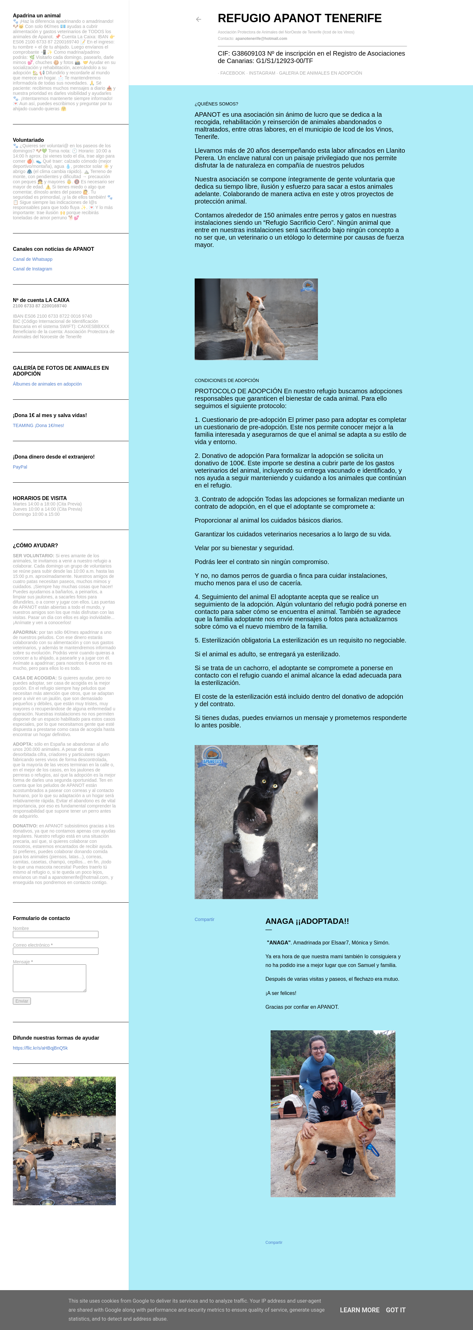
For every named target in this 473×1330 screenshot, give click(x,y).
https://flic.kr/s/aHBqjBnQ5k (40, 1048)
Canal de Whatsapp (32, 259)
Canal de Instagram (32, 268)
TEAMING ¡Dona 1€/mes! (38, 425)
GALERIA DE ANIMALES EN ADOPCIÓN (318, 73)
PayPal (20, 466)
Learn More (360, 1310)
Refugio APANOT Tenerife (300, 18)
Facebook (230, 73)
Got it (396, 1310)
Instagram (259, 73)
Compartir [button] (204, 919)
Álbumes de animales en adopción (47, 384)
